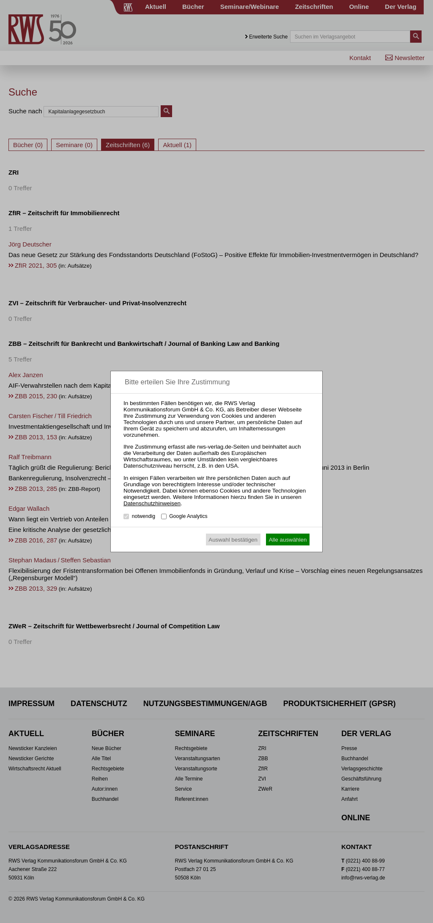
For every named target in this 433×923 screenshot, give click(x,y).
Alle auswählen (288, 540)
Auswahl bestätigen (233, 540)
